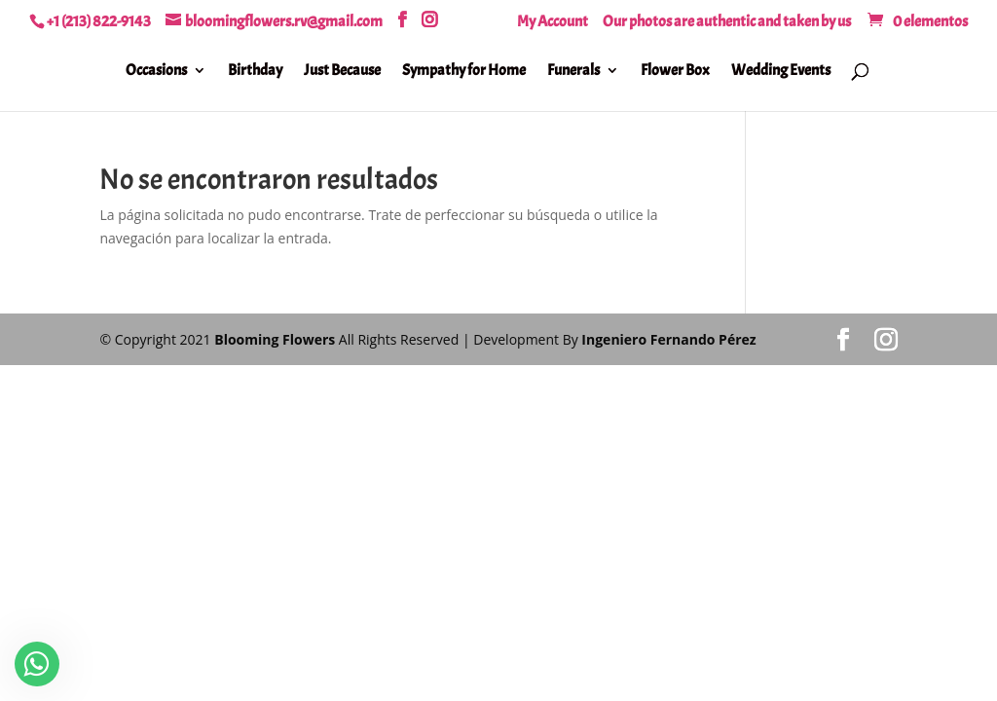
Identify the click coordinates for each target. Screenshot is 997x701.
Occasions (156, 71)
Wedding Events (781, 71)
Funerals (573, 71)
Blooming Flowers (274, 339)
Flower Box (675, 71)
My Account (552, 22)
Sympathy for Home (464, 71)
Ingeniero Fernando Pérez (668, 339)
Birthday (255, 71)
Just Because (342, 71)
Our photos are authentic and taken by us (727, 22)
